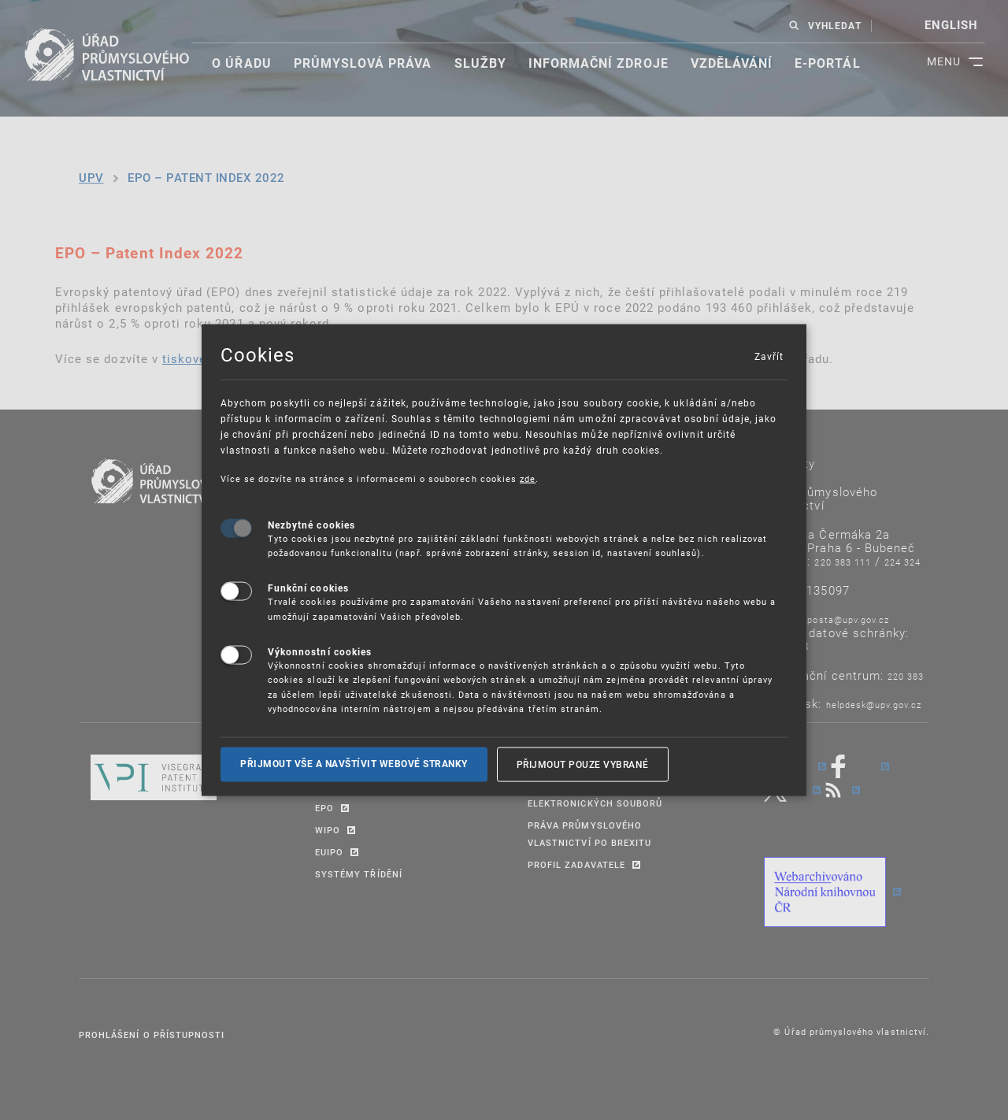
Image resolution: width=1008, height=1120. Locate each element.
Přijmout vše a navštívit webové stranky (354, 764)
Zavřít (768, 356)
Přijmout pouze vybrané (583, 764)
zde (528, 478)
